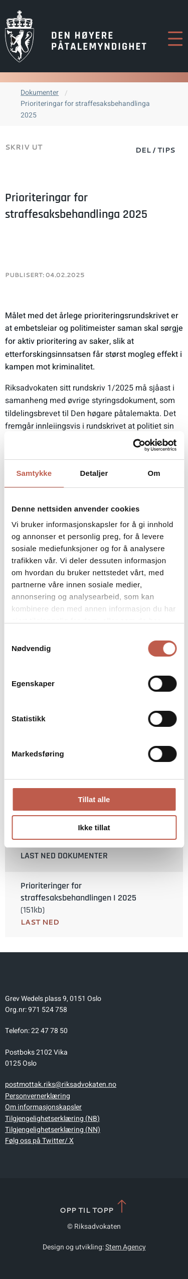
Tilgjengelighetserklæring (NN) (52, 1129)
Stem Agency (125, 1247)
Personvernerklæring (37, 1096)
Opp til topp (94, 1207)
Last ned (40, 922)
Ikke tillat (94, 827)
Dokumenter (40, 92)
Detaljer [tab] (94, 473)
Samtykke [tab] (34, 473)
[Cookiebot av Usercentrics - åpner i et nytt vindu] (133, 445)
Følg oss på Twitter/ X (39, 1140)
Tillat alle (94, 799)
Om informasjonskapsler (43, 1107)
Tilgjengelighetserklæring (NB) (52, 1118)
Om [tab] (154, 473)
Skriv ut (23, 147)
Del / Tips (155, 150)
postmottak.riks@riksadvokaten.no (60, 1084)
